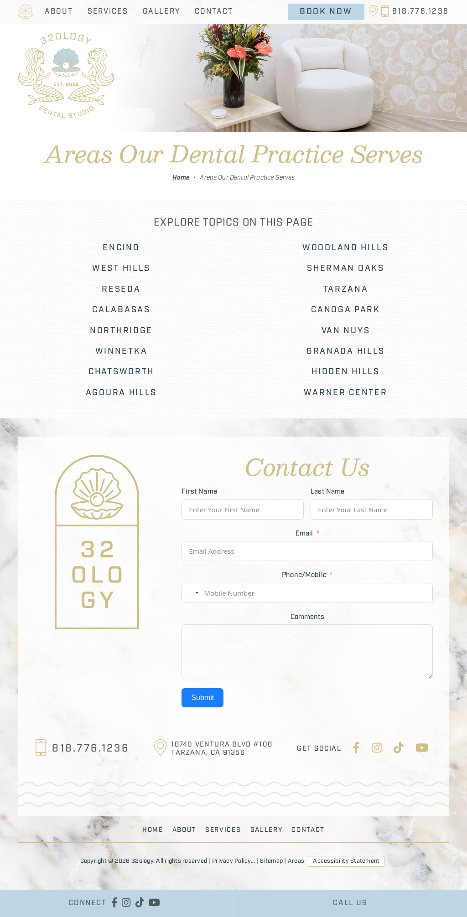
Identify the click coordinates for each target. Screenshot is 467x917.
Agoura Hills (121, 393)
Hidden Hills (345, 372)
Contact (214, 11)
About (59, 11)
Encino (121, 248)
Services (108, 11)
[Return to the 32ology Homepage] (25, 12)
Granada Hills (345, 351)
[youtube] (421, 749)
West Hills (121, 268)
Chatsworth (121, 372)
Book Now (326, 11)
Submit (202, 697)
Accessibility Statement (346, 861)
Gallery (161, 11)
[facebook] (356, 749)
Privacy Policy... (233, 861)
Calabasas (121, 310)
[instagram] (377, 749)
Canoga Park (345, 310)
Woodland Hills (345, 248)
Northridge (121, 331)
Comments (307, 617)
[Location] (374, 12)
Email (304, 533)
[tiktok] (399, 749)
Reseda (121, 289)
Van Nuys (346, 331)
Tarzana (345, 289)
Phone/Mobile (304, 575)
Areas (296, 861)
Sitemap (271, 861)
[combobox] (191, 593)
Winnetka (121, 351)
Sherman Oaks (345, 268)
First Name (199, 491)
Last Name (327, 491)
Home (181, 178)
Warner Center (345, 393)
